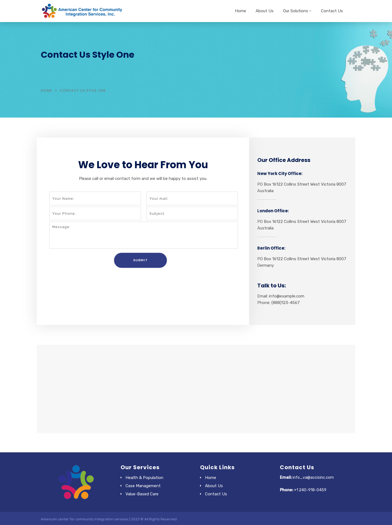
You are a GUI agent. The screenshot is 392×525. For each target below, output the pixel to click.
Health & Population (144, 477)
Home (240, 10)
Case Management (143, 485)
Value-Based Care (141, 494)
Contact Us (332, 10)
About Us (265, 10)
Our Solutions (295, 10)
